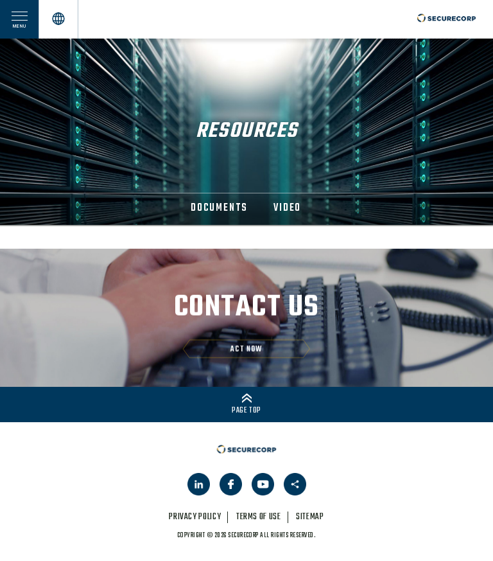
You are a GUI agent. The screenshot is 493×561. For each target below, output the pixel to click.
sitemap (310, 517)
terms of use (258, 517)
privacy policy (195, 517)
